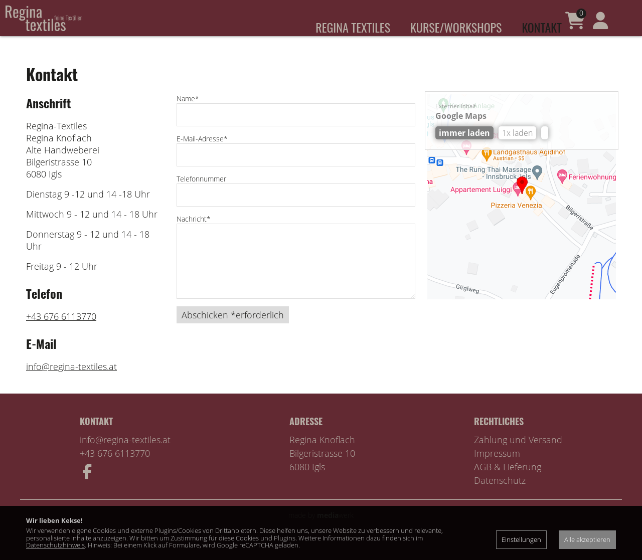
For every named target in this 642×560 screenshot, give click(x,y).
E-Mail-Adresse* (202, 152)
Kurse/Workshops (456, 27)
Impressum (497, 467)
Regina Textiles (352, 27)
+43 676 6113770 (61, 330)
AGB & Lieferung (507, 481)
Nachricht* (194, 233)
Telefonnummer (201, 193)
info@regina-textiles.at (71, 381)
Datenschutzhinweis (55, 544)
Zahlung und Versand (518, 454)
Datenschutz (500, 494)
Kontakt (542, 27)
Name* (188, 112)
